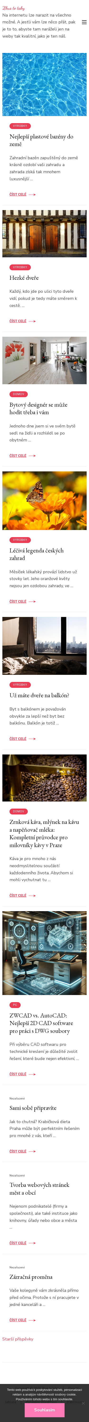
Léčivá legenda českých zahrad (36, 554)
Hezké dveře (24, 278)
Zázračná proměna (30, 1277)
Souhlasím (44, 1410)
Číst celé (17, 194)
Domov (18, 394)
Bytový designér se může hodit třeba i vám (38, 408)
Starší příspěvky (17, 1339)
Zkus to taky (13, 8)
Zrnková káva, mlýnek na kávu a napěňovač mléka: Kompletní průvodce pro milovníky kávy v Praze (44, 833)
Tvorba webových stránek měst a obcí (39, 1189)
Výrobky (20, 126)
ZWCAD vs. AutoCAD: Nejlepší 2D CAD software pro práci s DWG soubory (41, 1023)
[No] (83, 1403)
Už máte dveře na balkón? (39, 695)
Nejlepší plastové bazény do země (41, 140)
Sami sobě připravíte (32, 1108)
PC (15, 1005)
